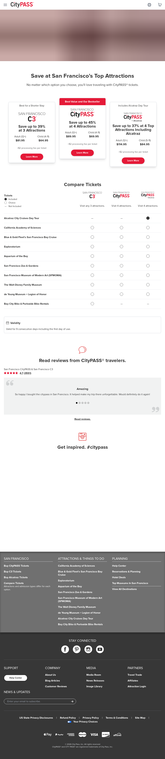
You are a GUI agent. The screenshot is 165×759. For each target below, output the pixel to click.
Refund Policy (68, 717)
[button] (77, 403)
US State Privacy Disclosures (36, 717)
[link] (17, 373)
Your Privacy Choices (83, 721)
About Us (50, 674)
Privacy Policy (91, 717)
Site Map (140, 717)
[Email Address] (40, 701)
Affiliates (133, 680)
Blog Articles (52, 680)
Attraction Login (137, 686)
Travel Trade (135, 674)
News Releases (95, 680)
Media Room (93, 674)
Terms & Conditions (117, 717)
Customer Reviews (56, 686)
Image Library (94, 686)
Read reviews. (82, 419)
